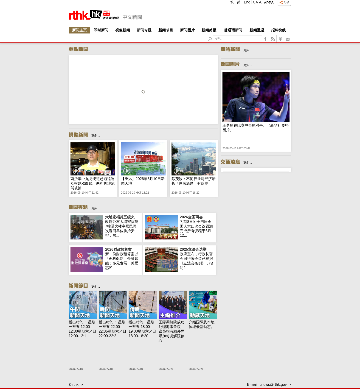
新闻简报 (209, 30)
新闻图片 (187, 30)
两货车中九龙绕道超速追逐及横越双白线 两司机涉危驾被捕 (92, 183)
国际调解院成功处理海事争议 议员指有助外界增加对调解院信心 (171, 331)
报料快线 (278, 30)
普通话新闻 (233, 30)
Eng (247, 2)
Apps (269, 3)
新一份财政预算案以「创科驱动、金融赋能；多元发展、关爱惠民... (122, 258)
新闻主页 (79, 30)
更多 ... (95, 135)
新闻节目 (165, 30)
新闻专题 (144, 30)
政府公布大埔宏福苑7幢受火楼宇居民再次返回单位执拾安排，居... (122, 226)
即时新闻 (101, 30)
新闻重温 (257, 30)
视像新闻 (122, 30)
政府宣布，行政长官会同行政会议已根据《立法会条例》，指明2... (197, 258)
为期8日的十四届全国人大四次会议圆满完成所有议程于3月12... (197, 226)
